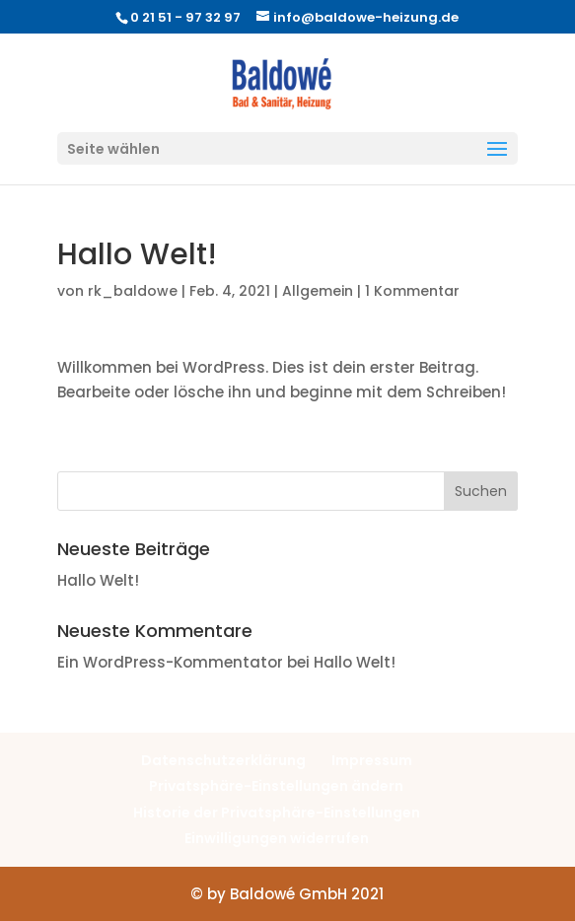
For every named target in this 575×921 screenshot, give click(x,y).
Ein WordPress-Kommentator (170, 662)
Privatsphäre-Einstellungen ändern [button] (276, 786)
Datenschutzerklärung (223, 760)
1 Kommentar (412, 291)
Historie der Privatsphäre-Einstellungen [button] (276, 812)
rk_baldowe (133, 291)
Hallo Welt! (98, 580)
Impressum (371, 760)
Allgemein (317, 291)
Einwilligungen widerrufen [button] (276, 838)
